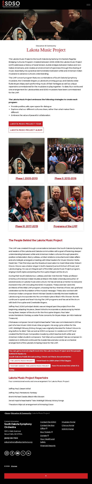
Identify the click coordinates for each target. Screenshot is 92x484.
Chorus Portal (68, 425)
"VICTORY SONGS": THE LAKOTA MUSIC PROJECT (29, 366)
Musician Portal (68, 422)
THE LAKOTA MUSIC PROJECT (22, 361)
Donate (44, 435)
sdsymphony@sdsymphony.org (18, 442)
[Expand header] (88, 5)
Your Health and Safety (47, 440)
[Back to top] (46, 476)
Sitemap (14, 466)
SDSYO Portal (68, 429)
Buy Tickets (46, 432)
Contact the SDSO (48, 422)
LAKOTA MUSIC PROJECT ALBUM (26, 130)
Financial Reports (47, 445)
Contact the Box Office (47, 427)
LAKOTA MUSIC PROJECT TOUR (25, 124)
